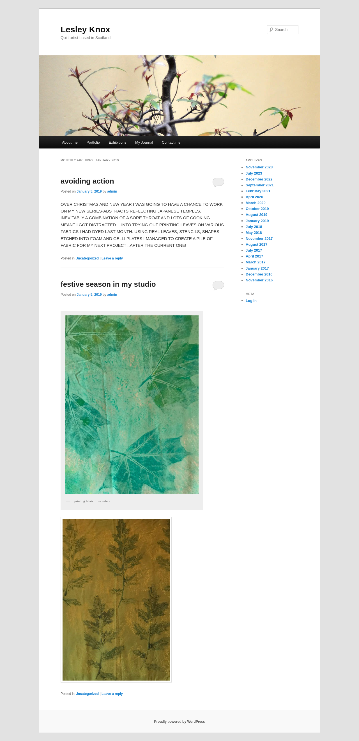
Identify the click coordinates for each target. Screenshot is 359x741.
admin (112, 191)
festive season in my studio (108, 284)
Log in (251, 301)
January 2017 (257, 268)
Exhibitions (117, 142)
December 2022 (259, 179)
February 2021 (258, 191)
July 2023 (254, 173)
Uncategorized (87, 258)
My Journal (144, 142)
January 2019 (257, 221)
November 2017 (259, 238)
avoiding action (87, 181)
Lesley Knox (85, 29)
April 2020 (254, 197)
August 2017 (256, 244)
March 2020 (256, 203)
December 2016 (259, 274)
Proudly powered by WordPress (179, 722)
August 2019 (256, 215)
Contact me (171, 142)
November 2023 (259, 167)
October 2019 (257, 209)
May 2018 (254, 233)
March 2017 (256, 262)
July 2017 (254, 250)
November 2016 (259, 280)
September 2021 (260, 185)
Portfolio (93, 142)
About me (70, 142)
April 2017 (254, 256)
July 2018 (254, 227)
